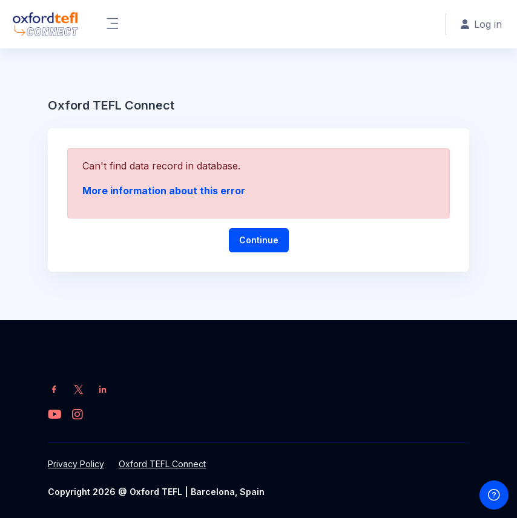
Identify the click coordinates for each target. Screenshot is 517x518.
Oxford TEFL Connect (162, 464)
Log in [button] (481, 24)
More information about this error (163, 191)
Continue (258, 240)
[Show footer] (494, 495)
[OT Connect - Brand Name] (45, 24)
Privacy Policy (76, 464)
